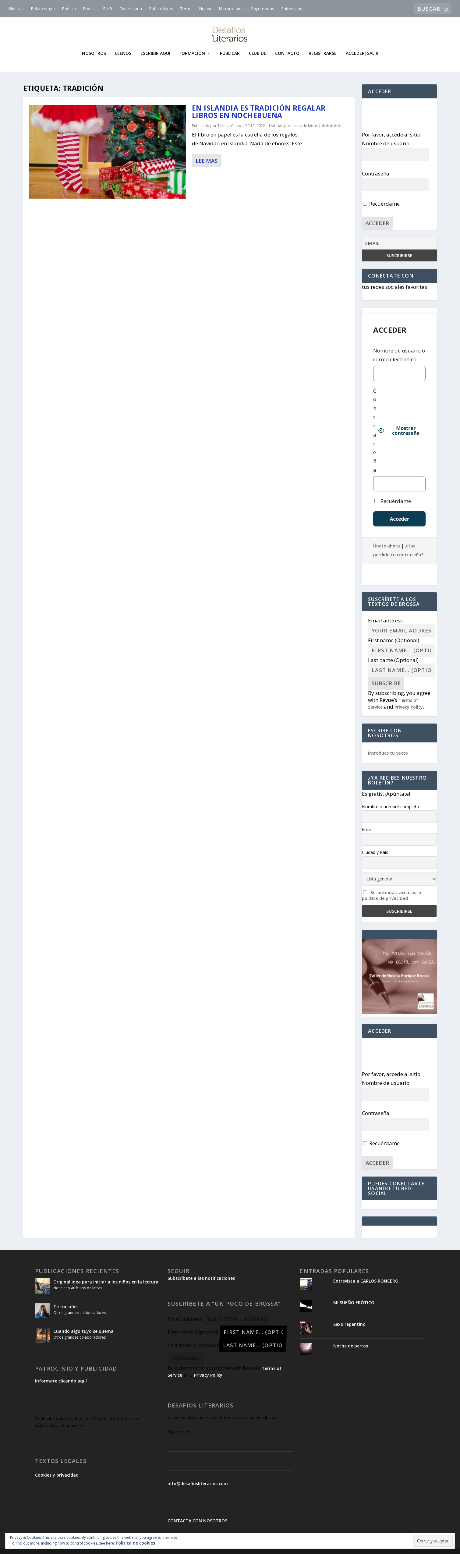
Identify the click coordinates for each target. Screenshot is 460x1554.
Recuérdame (381, 194)
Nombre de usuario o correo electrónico (399, 346)
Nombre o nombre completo (390, 797)
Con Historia (130, 8)
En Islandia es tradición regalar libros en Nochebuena (259, 102)
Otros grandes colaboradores (79, 1303)
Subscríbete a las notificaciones (201, 1269)
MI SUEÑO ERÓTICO (353, 1293)
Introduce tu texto (388, 744)
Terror (186, 8)
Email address (385, 611)
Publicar (230, 44)
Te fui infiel (65, 1297)
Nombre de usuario (385, 134)
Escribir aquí (155, 44)
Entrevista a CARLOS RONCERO (365, 1272)
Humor (205, 8)
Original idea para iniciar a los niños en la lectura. (106, 1273)
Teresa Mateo (229, 116)
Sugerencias (262, 8)
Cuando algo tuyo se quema (83, 1322)
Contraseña (375, 164)
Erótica (89, 8)
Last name (393, 650)
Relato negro (43, 8)
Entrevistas (291, 8)
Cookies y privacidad (57, 1466)
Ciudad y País (375, 843)
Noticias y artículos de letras (293, 116)
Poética (69, 8)
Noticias (16, 8)
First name (393, 631)
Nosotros (94, 44)
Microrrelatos (231, 8)
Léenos (123, 44)
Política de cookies (135, 1543)
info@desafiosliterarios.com (198, 1474)
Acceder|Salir (362, 44)
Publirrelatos (161, 8)
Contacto (287, 44)
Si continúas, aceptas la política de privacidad (391, 886)
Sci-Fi (107, 8)
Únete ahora (386, 537)
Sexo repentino (349, 1315)
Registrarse (323, 44)
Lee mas (207, 151)
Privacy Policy (409, 698)
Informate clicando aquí (61, 1372)
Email (367, 820)
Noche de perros (350, 1337)
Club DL (257, 44)
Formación (192, 44)
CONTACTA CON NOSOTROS (197, 1511)
